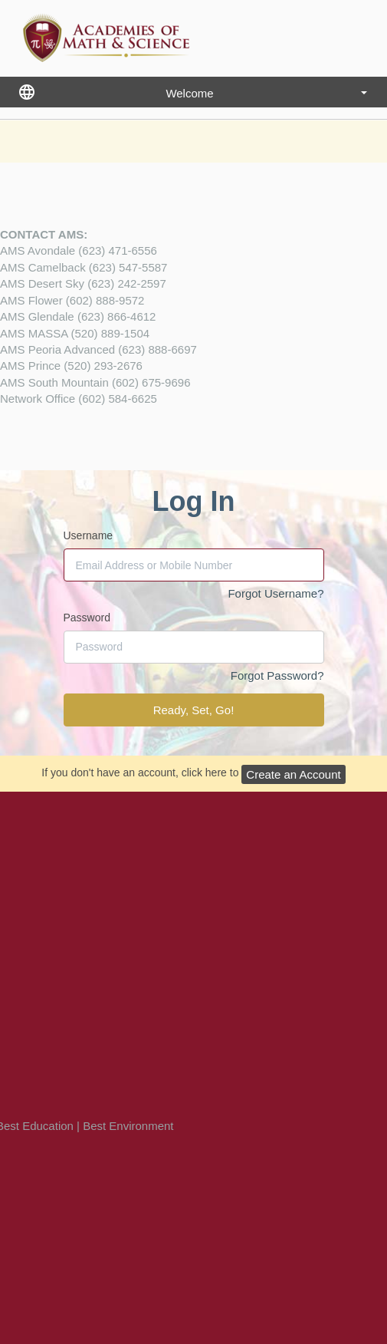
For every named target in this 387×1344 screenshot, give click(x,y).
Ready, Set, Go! (193, 709)
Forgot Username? (275, 593)
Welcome (266, 93)
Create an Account (293, 774)
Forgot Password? (277, 675)
